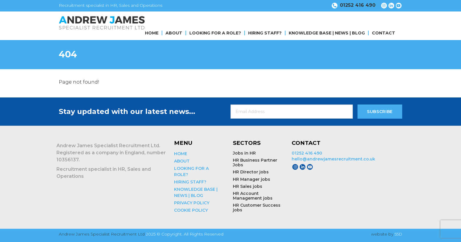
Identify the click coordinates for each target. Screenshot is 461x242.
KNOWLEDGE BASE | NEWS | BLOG (327, 33)
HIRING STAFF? (265, 33)
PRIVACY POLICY (191, 202)
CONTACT (383, 33)
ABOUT (174, 33)
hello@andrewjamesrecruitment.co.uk (333, 159)
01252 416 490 (307, 153)
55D (398, 234)
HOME (151, 33)
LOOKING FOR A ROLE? (215, 33)
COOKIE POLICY (191, 210)
